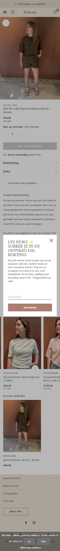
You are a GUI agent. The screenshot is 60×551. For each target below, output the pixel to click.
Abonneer (30, 307)
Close (51, 240)
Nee (44, 541)
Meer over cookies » (30, 547)
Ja (29, 541)
